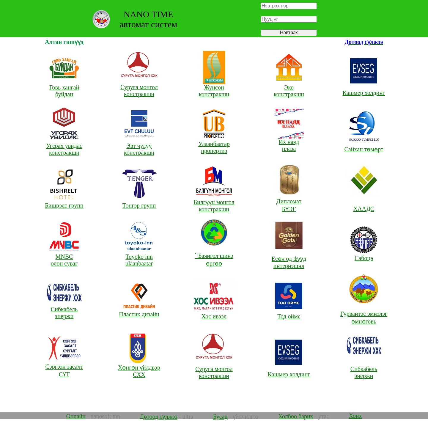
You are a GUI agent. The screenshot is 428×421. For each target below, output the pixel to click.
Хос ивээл (214, 314)
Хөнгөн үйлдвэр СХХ (139, 368)
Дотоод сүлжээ (158, 416)
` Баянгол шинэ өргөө (214, 253)
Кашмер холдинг (364, 90)
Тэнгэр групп (139, 203)
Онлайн (76, 416)
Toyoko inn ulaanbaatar (139, 257)
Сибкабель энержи (64, 310)
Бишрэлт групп (64, 203)
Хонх (355, 415)
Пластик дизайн (139, 312)
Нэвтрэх (289, 32)
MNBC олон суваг (64, 257)
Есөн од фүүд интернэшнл (289, 259)
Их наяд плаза (289, 142)
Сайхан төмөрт (363, 146)
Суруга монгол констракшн (139, 84)
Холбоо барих (295, 416)
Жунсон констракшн (214, 88)
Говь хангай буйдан (64, 88)
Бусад (220, 416)
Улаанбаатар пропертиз (214, 144)
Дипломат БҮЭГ (289, 202)
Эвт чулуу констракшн (139, 146)
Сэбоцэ (364, 255)
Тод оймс (289, 314)
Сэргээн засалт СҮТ (64, 368)
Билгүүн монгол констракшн (214, 203)
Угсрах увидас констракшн (64, 146)
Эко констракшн (289, 88)
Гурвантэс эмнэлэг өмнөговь (363, 311)
